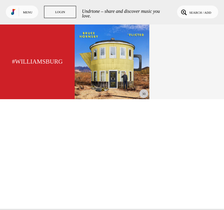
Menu (27, 12)
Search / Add (195, 11)
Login (60, 12)
